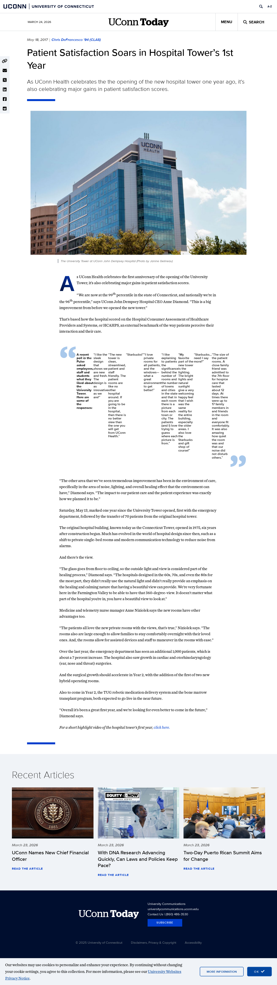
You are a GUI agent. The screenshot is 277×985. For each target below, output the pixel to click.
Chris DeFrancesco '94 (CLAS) (76, 39)
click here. (162, 727)
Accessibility (193, 942)
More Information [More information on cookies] (222, 971)
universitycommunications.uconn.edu (173, 909)
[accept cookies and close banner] (259, 971)
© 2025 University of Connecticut (99, 942)
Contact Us (155, 914)
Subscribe (164, 923)
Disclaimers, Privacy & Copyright (153, 942)
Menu (226, 22)
